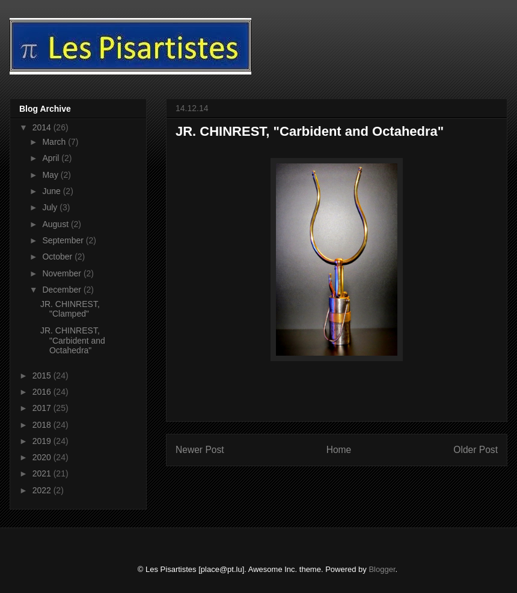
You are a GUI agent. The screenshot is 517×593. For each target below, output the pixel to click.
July (51, 207)
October (58, 256)
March (55, 142)
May (51, 175)
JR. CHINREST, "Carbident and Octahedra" (72, 341)
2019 (43, 441)
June (52, 191)
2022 (43, 490)
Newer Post (200, 450)
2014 (43, 127)
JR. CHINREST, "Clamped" (70, 309)
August (56, 224)
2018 (43, 425)
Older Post (475, 450)
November (62, 273)
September (63, 240)
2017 (43, 408)
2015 (43, 375)
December (62, 289)
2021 (43, 473)
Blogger (382, 569)
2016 (43, 392)
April (51, 158)
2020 (43, 457)
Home (339, 450)
